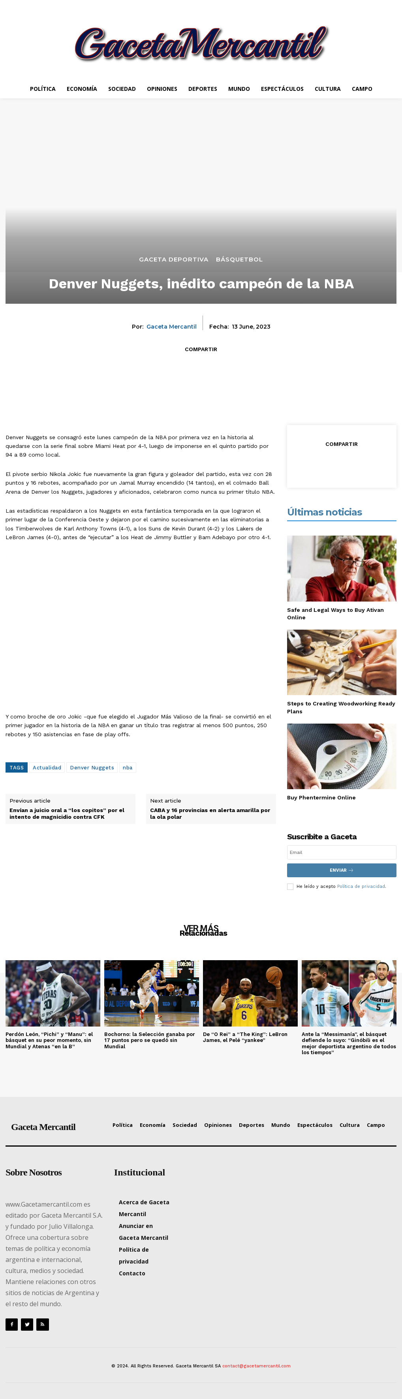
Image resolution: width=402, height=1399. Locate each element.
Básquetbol (239, 259)
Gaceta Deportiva (174, 259)
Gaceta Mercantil (172, 326)
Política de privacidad (361, 886)
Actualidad (47, 768)
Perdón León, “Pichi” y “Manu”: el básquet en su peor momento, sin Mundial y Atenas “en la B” (49, 1040)
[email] (341, 852)
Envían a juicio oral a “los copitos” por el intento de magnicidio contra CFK (66, 813)
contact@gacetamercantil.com (256, 1366)
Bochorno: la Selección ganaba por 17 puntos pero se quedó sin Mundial (149, 1040)
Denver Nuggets (92, 768)
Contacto (132, 1273)
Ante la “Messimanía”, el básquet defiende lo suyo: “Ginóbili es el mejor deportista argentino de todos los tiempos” (349, 1043)
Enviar (342, 870)
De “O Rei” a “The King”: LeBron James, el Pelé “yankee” (245, 1037)
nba (128, 768)
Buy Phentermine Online (321, 797)
